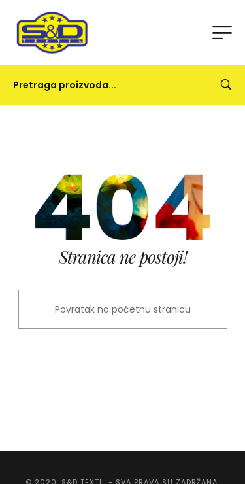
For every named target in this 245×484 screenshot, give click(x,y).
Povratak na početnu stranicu (123, 309)
